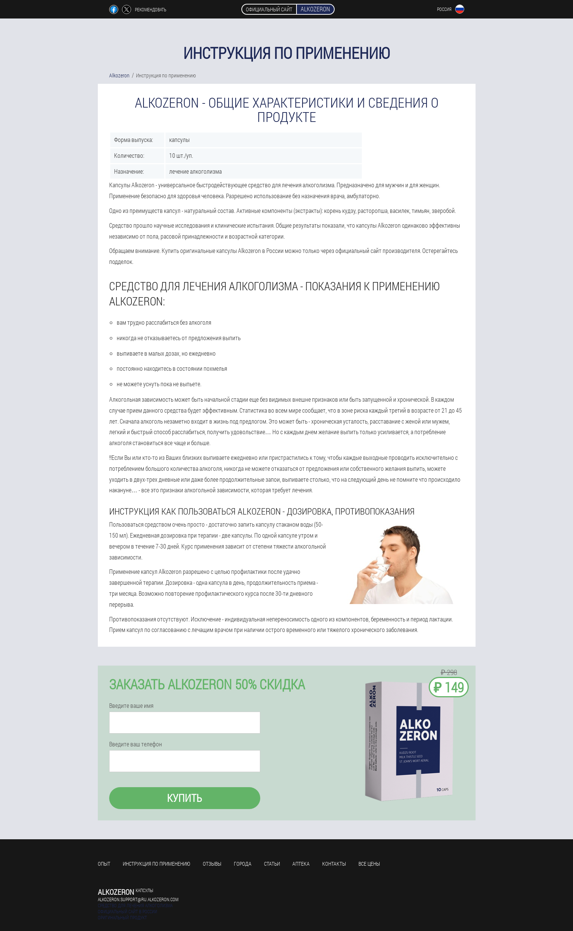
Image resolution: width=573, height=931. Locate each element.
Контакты (334, 863)
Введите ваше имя (131, 706)
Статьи (272, 863)
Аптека (301, 863)
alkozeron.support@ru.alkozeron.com (138, 899)
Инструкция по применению (156, 863)
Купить (184, 798)
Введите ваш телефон (135, 744)
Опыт (104, 863)
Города (243, 863)
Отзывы (212, 863)
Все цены (369, 863)
